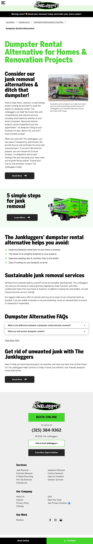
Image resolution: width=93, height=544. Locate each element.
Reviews (20, 520)
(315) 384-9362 (46, 430)
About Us (20, 496)
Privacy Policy (22, 503)
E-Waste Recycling (24, 476)
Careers (19, 500)
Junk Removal (22, 470)
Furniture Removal (24, 473)
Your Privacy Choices (59, 503)
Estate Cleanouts (55, 473)
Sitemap (20, 506)
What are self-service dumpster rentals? (46, 331)
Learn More (22, 217)
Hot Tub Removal (24, 480)
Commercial (21, 483)
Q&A (50, 496)
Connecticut (24, 22)
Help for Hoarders (56, 476)
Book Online (46, 417)
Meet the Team (54, 500)
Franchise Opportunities (46, 452)
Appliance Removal (56, 470)
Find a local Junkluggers (46, 443)
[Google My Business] (60, 520)
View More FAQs (12, 340)
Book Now (19, 175)
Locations (10, 22)
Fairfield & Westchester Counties (48, 22)
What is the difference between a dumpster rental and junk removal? (46, 325)
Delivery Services (55, 480)
